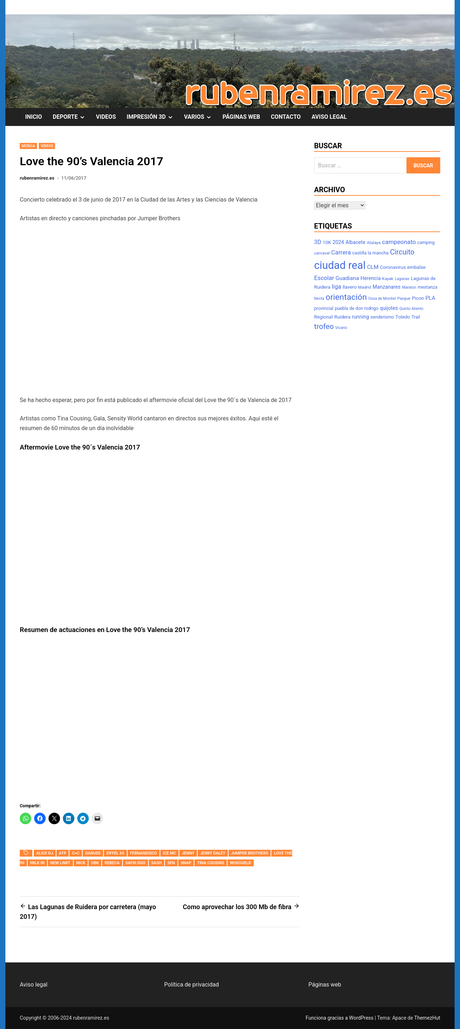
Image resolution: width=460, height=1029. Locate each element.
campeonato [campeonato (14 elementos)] (399, 241)
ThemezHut (427, 1018)
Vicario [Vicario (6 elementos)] (341, 327)
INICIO (33, 116)
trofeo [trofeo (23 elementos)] (324, 326)
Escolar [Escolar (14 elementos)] (324, 277)
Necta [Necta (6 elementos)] (319, 298)
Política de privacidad (191, 984)
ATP (62, 853)
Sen (171, 863)
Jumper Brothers (249, 853)
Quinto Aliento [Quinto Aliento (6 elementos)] (411, 308)
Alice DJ (44, 853)
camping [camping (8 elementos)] (425, 242)
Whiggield (240, 863)
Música (28, 146)
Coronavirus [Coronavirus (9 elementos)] (393, 267)
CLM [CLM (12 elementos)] (372, 267)
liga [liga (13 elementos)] (336, 286)
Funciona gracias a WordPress (340, 1018)
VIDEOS (106, 116)
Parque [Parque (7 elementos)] (403, 298)
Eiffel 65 (115, 853)
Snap (186, 863)
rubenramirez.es (37, 178)
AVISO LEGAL (329, 116)
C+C (75, 853)
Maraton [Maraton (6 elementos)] (409, 287)
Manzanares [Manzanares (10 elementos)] (387, 287)
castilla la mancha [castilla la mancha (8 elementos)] (370, 253)
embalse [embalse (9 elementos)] (416, 267)
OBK (95, 863)
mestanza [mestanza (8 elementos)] (427, 287)
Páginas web (324, 984)
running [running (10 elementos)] (360, 317)
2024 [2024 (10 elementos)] (338, 242)
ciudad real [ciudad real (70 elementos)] (339, 265)
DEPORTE (72, 117)
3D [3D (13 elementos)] (317, 242)
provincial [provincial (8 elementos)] (324, 308)
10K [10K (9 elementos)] (327, 242)
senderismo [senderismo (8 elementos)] (382, 317)
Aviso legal (33, 984)
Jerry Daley (212, 853)
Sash (156, 863)
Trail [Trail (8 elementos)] (415, 317)
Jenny (188, 853)
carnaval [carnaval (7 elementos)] (322, 253)
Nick (81, 863)
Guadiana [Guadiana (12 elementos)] (347, 278)
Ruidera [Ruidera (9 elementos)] (342, 317)
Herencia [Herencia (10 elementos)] (370, 278)
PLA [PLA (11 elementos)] (430, 298)
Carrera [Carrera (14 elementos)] (341, 252)
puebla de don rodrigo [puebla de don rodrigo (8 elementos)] (356, 308)
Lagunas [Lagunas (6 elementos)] (402, 278)
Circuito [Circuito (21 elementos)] (402, 252)
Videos (47, 146)
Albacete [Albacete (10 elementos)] (355, 242)
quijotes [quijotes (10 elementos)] (389, 308)
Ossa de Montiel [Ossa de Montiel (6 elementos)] (382, 298)
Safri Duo (135, 863)
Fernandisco (143, 853)
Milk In (37, 863)
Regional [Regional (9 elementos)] (323, 317)
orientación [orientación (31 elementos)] (346, 297)
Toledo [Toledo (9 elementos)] (402, 317)
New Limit (60, 863)
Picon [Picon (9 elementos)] (418, 298)
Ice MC (169, 853)
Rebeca (112, 863)
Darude (93, 853)
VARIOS (200, 117)
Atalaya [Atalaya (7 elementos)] (374, 242)
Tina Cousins (210, 863)
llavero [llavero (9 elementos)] (349, 287)
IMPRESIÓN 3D (153, 117)
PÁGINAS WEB (241, 116)
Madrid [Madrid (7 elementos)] (364, 287)
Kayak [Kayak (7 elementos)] (387, 278)
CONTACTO (286, 116)
